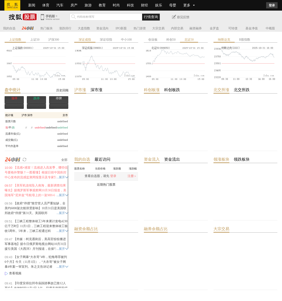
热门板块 (46, 28)
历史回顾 (62, 90)
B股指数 (244, 39)
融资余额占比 (86, 229)
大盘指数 (84, 28)
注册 (131, 176)
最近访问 (102, 159)
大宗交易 (158, 28)
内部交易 (177, 28)
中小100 (126, 39)
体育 (45, 5)
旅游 (88, 5)
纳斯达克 (224, 39)
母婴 (172, 5)
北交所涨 (221, 90)
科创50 (171, 39)
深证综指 (106, 39)
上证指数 (15, 39)
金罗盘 (214, 28)
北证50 (189, 39)
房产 (74, 5)
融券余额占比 (156, 229)
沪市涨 (80, 90)
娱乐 (158, 5)
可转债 (232, 28)
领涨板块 (221, 159)
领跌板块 (242, 159)
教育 (102, 5)
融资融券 (195, 28)
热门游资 (140, 28)
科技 (130, 5)
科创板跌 (172, 90)
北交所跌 (242, 90)
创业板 (153, 39)
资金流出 (172, 159)
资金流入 (152, 159)
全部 (64, 160)
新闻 (31, 5)
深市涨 (96, 90)
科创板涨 (152, 90)
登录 (272, 5)
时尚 (116, 5)
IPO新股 (121, 28)
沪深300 (53, 39)
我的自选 (9, 28)
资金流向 (102, 28)
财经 (144, 5)
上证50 (34, 39)
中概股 (270, 28)
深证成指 (85, 39)
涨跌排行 (65, 28)
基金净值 (251, 28)
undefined (62, 139)
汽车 (59, 5)
